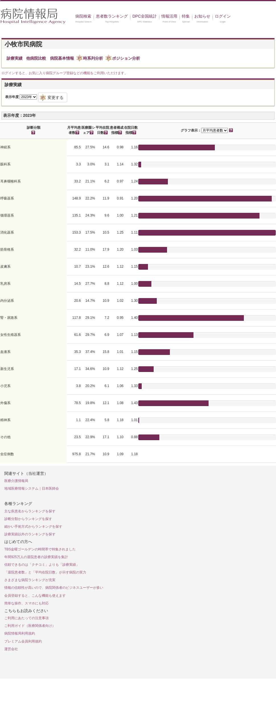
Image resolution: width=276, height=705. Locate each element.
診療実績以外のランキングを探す (29, 534)
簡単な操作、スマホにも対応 (26, 603)
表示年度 (12, 97)
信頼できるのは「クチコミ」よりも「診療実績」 (41, 565)
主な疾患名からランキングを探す (29, 511)
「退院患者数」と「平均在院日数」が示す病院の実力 (45, 572)
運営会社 (11, 649)
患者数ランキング (112, 16)
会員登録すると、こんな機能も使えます (35, 596)
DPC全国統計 (144, 16)
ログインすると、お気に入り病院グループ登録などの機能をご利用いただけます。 (64, 73)
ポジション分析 (126, 58)
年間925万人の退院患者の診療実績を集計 (36, 557)
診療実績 (14, 58)
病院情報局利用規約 (19, 633)
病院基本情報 (62, 58)
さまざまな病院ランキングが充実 (29, 580)
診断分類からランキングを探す (28, 519)
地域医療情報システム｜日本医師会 (31, 488)
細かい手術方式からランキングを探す (33, 527)
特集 (186, 16)
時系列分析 (93, 58)
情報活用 (169, 16)
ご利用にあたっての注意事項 (26, 618)
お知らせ (202, 16)
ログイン (223, 16)
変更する (55, 97)
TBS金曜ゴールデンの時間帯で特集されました (40, 549)
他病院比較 (36, 58)
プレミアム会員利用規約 (23, 641)
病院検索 (83, 16)
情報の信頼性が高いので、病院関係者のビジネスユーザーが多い (53, 588)
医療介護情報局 (16, 481)
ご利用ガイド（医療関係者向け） (29, 626)
